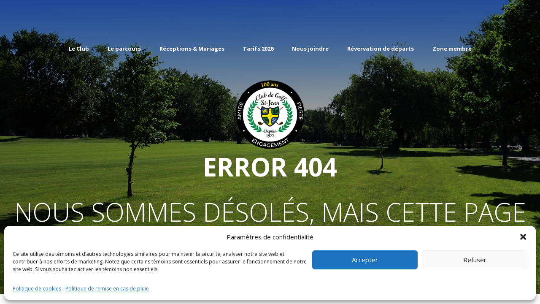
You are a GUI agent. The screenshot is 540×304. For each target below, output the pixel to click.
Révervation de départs (380, 48)
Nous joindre (310, 48)
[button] (523, 237)
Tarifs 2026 (258, 48)
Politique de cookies (37, 288)
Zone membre (452, 48)
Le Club (79, 48)
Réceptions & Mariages (191, 48)
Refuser (474, 259)
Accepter (365, 259)
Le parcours (124, 48)
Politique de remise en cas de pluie (107, 288)
